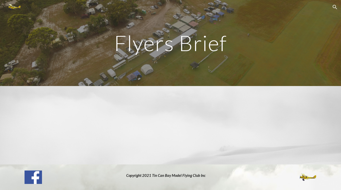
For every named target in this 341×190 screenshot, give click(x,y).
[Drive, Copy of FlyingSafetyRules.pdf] (170, 125)
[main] (170, 43)
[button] (335, 7)
